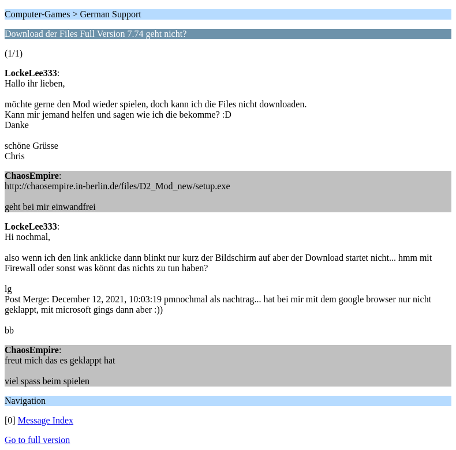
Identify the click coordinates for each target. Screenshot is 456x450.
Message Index (45, 420)
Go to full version (37, 440)
